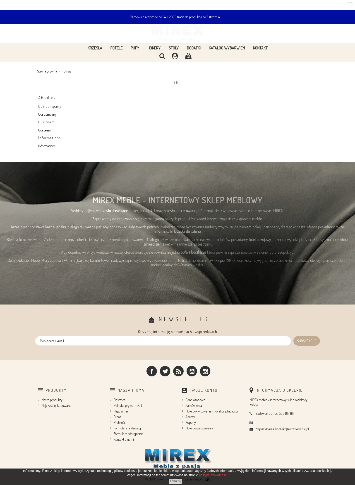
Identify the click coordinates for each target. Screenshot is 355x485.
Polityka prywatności (128, 405)
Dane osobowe (195, 400)
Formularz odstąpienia (128, 433)
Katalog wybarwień (227, 47)
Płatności (120, 422)
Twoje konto (203, 390)
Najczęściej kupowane (56, 405)
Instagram (205, 371)
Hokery (154, 47)
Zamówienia (193, 405)
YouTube (192, 371)
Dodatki (194, 47)
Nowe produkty (52, 400)
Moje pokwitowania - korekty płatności (211, 411)
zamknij (175, 481)
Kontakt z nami (124, 439)
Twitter (165, 371)
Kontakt (260, 47)
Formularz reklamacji (128, 428)
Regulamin (121, 411)
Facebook (151, 371)
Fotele (116, 47)
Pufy (135, 47)
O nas (117, 417)
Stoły (174, 47)
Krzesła (95, 47)
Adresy (190, 417)
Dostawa (119, 400)
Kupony (190, 422)
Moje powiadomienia (199, 428)
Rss (178, 371)
